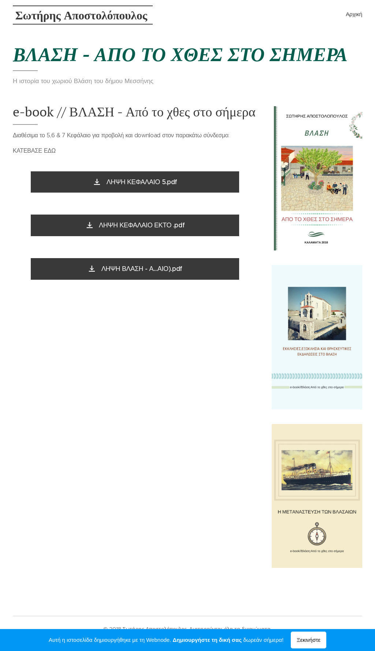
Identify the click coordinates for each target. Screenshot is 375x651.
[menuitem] (361, 15)
